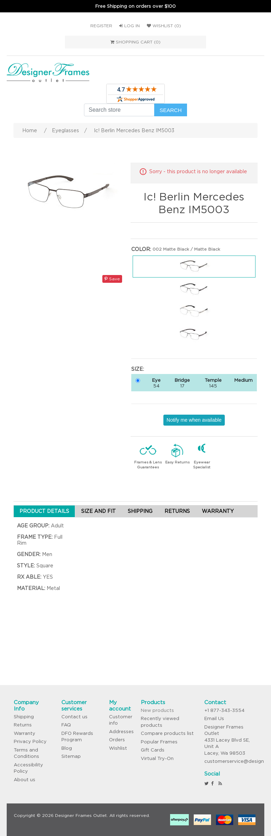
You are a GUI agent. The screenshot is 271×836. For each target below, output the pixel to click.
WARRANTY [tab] (218, 511)
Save (112, 278)
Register (101, 25)
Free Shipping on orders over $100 (135, 6)
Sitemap (71, 756)
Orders (117, 739)
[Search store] (119, 110)
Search (170, 110)
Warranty (24, 733)
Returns (23, 724)
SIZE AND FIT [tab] (98, 511)
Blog (66, 748)
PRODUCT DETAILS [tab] (44, 511)
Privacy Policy (30, 741)
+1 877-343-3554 (224, 710)
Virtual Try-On (157, 758)
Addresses (121, 731)
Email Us (214, 718)
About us (24, 779)
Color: (141, 249)
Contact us (74, 716)
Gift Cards (152, 750)
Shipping (24, 716)
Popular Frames (159, 741)
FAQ (66, 724)
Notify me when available (194, 420)
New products (157, 710)
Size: (137, 369)
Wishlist (118, 748)
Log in (129, 25)
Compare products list (167, 733)
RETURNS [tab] (177, 511)
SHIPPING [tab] (140, 511)
